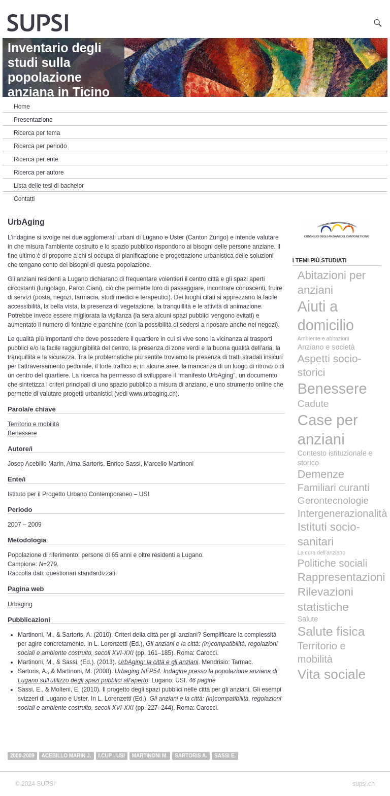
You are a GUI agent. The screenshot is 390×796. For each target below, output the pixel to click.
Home (22, 106)
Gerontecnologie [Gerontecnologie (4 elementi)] (333, 500)
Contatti (24, 198)
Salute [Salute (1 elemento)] (308, 619)
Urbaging (20, 604)
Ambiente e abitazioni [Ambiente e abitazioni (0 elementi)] (323, 338)
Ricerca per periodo (40, 146)
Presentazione (33, 119)
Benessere (22, 433)
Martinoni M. (150, 755)
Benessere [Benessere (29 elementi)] (332, 388)
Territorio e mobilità (33, 424)
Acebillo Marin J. (66, 755)
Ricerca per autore (39, 172)
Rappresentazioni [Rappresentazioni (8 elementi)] (341, 577)
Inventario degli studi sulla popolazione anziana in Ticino (59, 70)
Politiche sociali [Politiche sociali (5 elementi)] (332, 563)
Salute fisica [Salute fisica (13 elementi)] (331, 631)
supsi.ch (363, 783)
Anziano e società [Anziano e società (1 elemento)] (326, 347)
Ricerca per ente (36, 159)
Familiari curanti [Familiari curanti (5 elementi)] (334, 487)
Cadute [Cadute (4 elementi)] (313, 403)
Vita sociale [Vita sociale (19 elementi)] (332, 674)
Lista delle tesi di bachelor (49, 185)
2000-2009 (22, 755)
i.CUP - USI (112, 755)
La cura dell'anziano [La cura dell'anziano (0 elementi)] (321, 552)
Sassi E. (225, 755)
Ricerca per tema (37, 132)
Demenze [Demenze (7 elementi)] (321, 474)
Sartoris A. (191, 755)
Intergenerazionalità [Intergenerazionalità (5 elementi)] (342, 513)
